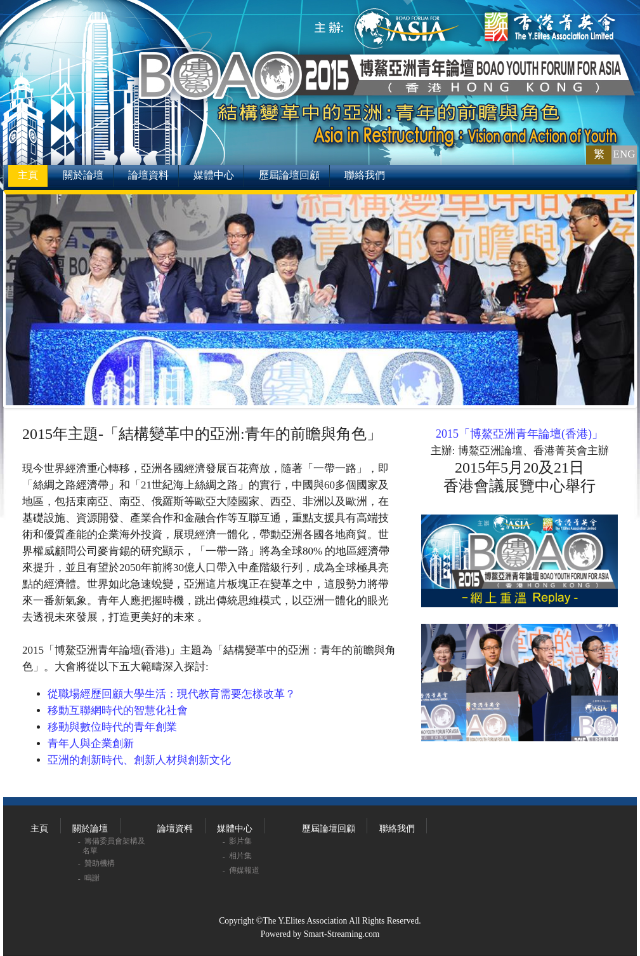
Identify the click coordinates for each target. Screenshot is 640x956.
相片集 (241, 855)
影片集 (241, 841)
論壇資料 (148, 175)
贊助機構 (100, 863)
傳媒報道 (245, 870)
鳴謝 (92, 877)
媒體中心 (213, 175)
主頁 (28, 175)
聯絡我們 (364, 175)
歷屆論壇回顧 (289, 175)
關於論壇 (83, 175)
